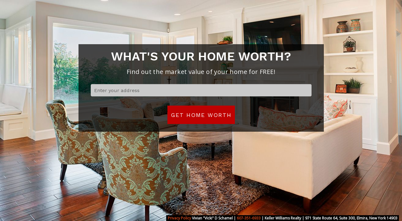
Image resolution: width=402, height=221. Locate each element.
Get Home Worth (201, 115)
